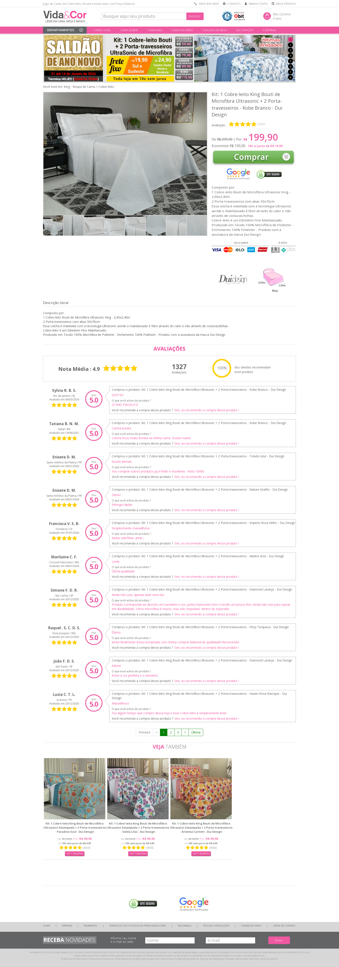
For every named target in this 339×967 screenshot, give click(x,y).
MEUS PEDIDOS (286, 4)
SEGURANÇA (184, 925)
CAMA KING (154, 30)
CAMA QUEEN (129, 30)
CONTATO (234, 4)
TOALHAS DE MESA (214, 30)
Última (195, 732)
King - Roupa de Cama (79, 87)
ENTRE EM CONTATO (284, 925)
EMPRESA (67, 925)
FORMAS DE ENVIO (251, 925)
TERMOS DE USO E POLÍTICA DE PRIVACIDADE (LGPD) (137, 925)
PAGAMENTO (90, 925)
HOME (46, 925)
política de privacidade (185, 952)
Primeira (144, 732)
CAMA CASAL (102, 30)
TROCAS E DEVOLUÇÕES (216, 925)
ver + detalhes (75, 853)
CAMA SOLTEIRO (182, 30)
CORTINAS (270, 30)
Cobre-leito (106, 87)
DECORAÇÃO (245, 30)
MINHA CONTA (258, 4)
